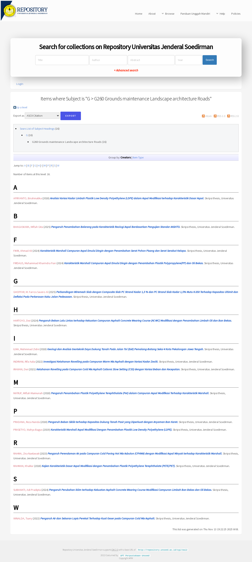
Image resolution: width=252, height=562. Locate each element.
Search (210, 60)
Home (138, 13)
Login (19, 84)
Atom (208, 116)
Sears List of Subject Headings (37, 128)
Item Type (138, 157)
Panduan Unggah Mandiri (195, 13)
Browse (169, 13)
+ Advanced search (126, 70)
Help (222, 13)
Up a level (21, 107)
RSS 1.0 (221, 116)
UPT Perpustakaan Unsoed (134, 555)
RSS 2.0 (235, 116)
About (152, 13)
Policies (235, 13)
